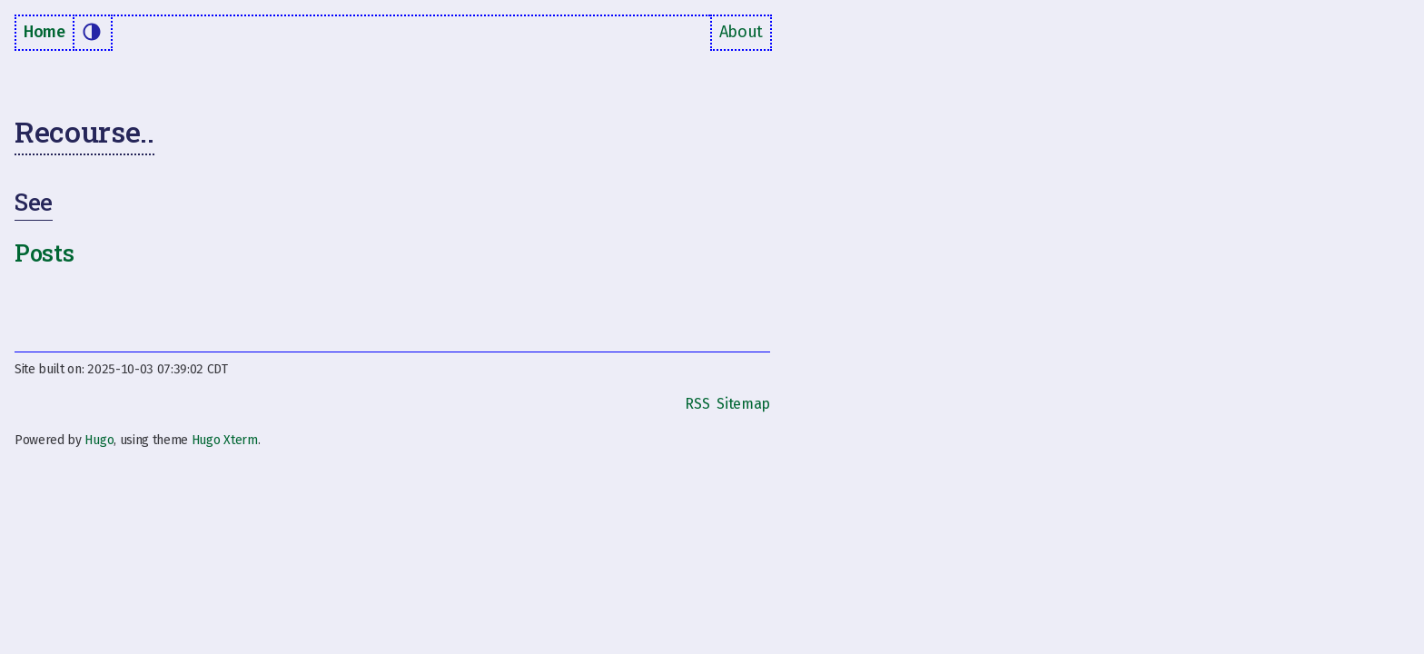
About (741, 32)
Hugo (99, 440)
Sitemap (743, 403)
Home (44, 32)
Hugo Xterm (225, 440)
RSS (697, 403)
